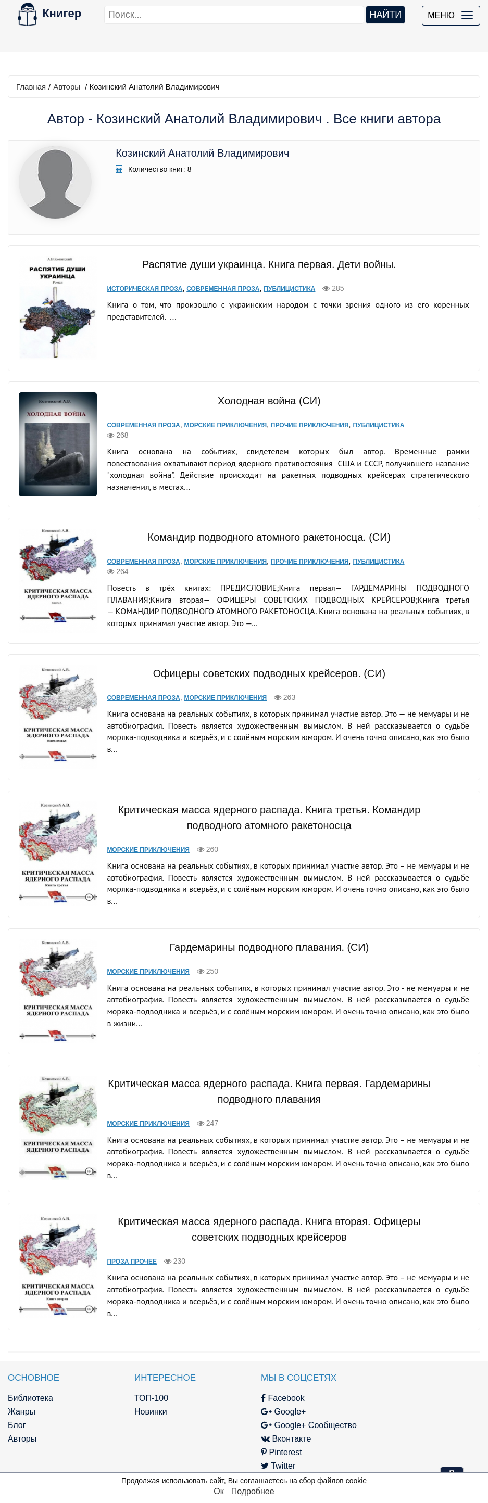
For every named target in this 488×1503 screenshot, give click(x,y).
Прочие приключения (299, 416)
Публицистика (279, 288)
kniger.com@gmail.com (422, 1369)
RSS (252, 1463)
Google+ (261, 1382)
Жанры (21, 1382)
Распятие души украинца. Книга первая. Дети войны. (263, 264)
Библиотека (30, 1369)
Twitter (256, 1436)
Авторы (66, 86)
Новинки (139, 1382)
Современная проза (213, 288)
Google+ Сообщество (286, 1396)
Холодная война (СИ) (263, 392)
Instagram (262, 1450)
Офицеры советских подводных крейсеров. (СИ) (263, 652)
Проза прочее (122, 1232)
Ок (218, 1491)
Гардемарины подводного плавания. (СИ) (263, 927)
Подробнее (252, 1491)
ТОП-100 (140, 1369)
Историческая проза (134, 288)
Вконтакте (264, 1409)
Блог (17, 1396)
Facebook (260, 1369)
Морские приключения (215, 416)
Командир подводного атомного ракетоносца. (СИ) (263, 520)
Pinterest (259, 1423)
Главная (31, 86)
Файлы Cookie (381, 1409)
